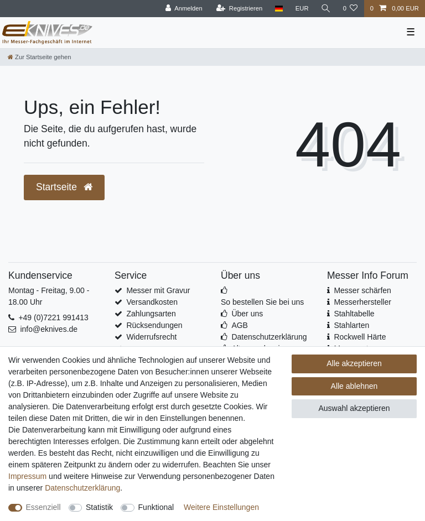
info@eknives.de (48, 329)
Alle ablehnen (354, 386)
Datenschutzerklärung (269, 336)
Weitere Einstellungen (221, 507)
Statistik (99, 507)
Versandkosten (152, 302)
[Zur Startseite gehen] (39, 57)
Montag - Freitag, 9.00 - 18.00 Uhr (48, 296)
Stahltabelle (354, 313)
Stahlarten (351, 325)
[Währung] (301, 8)
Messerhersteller (362, 302)
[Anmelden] (184, 8)
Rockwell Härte (360, 336)
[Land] (278, 8)
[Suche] (325, 8)
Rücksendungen (154, 325)
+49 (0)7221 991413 (53, 317)
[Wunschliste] (350, 8)
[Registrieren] (239, 8)
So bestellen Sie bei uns (262, 302)
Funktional (156, 507)
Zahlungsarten (151, 313)
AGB (239, 325)
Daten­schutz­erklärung (82, 487)
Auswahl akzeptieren (354, 408)
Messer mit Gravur (158, 290)
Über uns (247, 313)
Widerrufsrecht (151, 336)
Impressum (27, 476)
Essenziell (43, 507)
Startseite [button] (64, 186)
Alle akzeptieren (354, 363)
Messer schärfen (362, 290)
